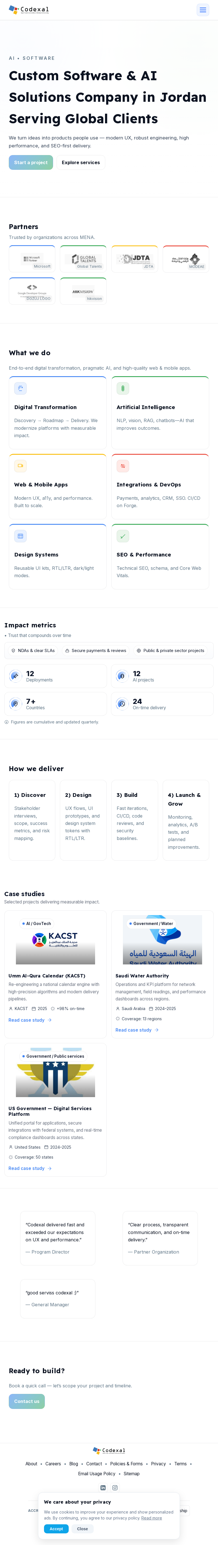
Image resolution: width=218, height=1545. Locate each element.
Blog (73, 1468)
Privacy (158, 1468)
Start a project (31, 162)
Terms (180, 1468)
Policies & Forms (126, 1468)
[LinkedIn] (103, 1492)
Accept (56, 1529)
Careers (53, 1468)
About (31, 1468)
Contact (94, 1468)
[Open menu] (203, 10)
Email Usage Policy (97, 1478)
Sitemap (132, 1478)
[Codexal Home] (29, 9)
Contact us (26, 1405)
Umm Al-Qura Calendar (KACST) (47, 978)
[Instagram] (115, 1492)
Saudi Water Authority (142, 978)
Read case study (30, 1022)
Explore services (81, 162)
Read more (151, 1518)
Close (82, 1529)
